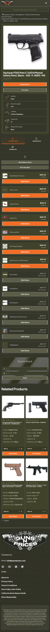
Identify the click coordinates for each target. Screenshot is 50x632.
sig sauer (6, 520)
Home (5, 14)
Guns (12, 14)
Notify (25, 378)
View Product (13, 453)
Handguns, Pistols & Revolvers (28, 14)
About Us (5, 577)
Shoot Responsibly (8, 597)
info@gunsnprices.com (16, 560)
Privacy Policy (7, 581)
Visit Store (25, 181)
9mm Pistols (7, 17)
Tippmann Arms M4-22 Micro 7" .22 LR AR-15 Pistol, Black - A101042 (36, 486)
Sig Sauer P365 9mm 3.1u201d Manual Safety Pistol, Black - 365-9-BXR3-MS (25, 20)
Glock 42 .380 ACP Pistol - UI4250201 (36, 422)
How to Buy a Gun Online (11, 589)
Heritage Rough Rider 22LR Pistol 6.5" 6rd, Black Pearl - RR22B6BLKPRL (12, 423)
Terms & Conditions (9, 585)
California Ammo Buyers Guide (13, 593)
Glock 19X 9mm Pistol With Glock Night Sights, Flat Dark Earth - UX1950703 (12, 486)
